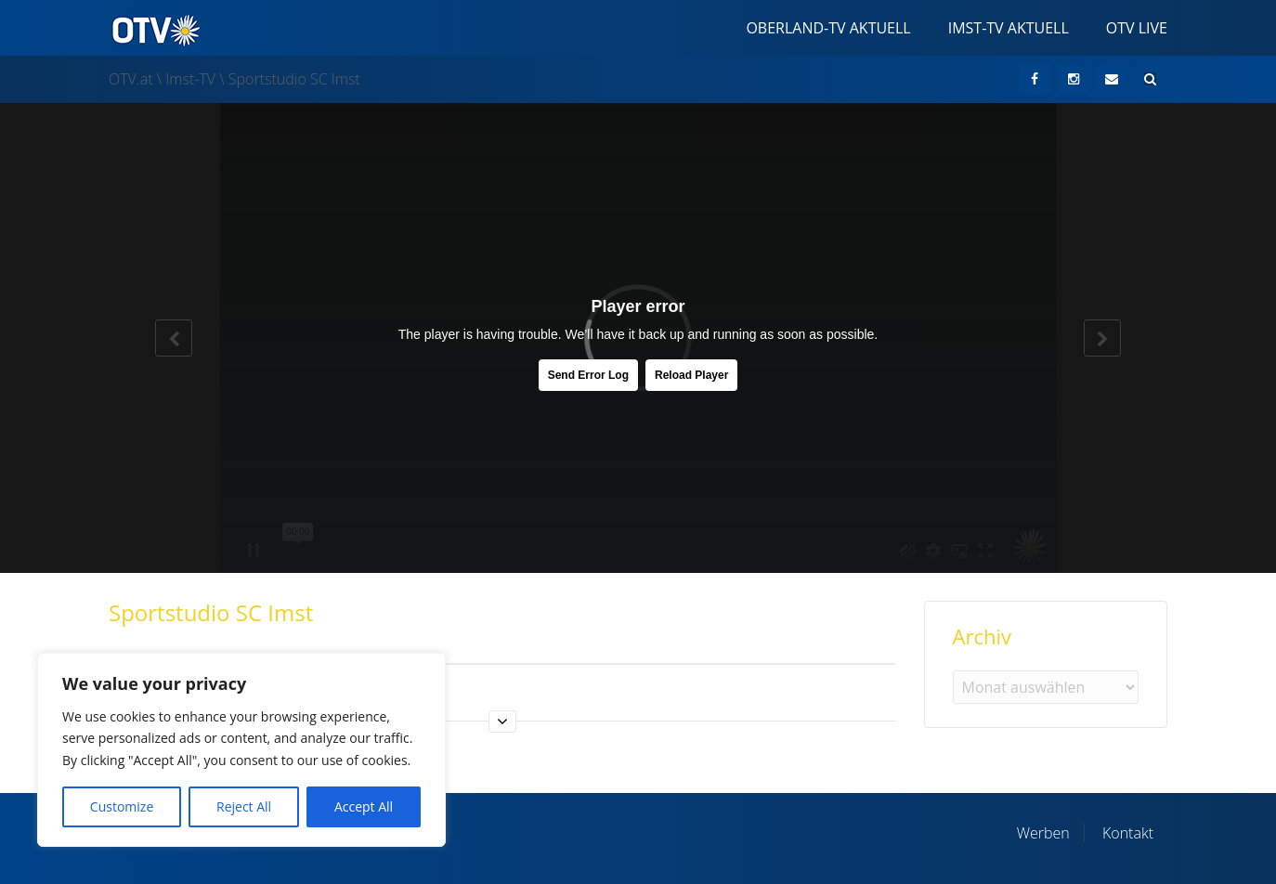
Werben (1043, 833)
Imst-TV (190, 79)
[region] (241, 750)
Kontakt (1127, 833)
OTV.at (131, 79)
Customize (121, 806)
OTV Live (1136, 28)
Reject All (243, 806)
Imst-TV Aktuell (1008, 28)
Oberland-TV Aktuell (828, 28)
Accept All (363, 806)
